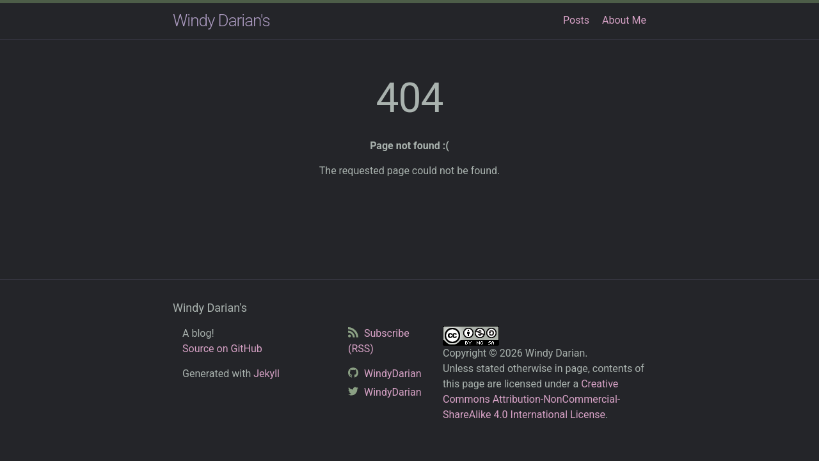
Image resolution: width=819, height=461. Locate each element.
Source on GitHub (222, 349)
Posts (576, 20)
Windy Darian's (221, 20)
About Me (624, 20)
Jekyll (266, 374)
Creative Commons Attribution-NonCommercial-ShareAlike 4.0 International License (531, 399)
